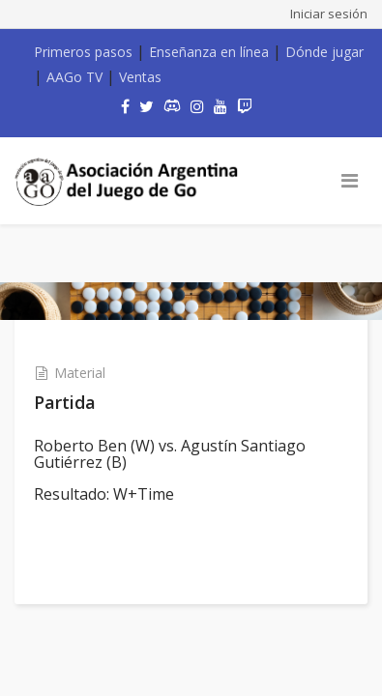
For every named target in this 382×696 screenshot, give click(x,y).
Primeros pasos (83, 52)
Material (79, 372)
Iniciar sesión (328, 13)
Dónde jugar (324, 52)
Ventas (140, 77)
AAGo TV (74, 77)
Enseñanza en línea (209, 52)
